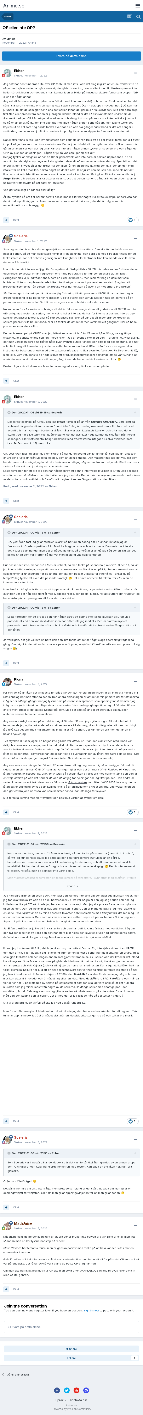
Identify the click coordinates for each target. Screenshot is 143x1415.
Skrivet (30, 75)
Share (71, 1349)
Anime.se (13, 6)
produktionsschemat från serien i (31, 286)
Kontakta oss (78, 1400)
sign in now (91, 1310)
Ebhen (10, 38)
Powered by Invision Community (71, 1408)
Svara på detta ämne (71, 56)
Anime (32, 42)
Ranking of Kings (119, 769)
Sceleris (57, 412)
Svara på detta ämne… (25, 1327)
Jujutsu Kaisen (77, 782)
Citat (16, 220)
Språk (61, 1400)
